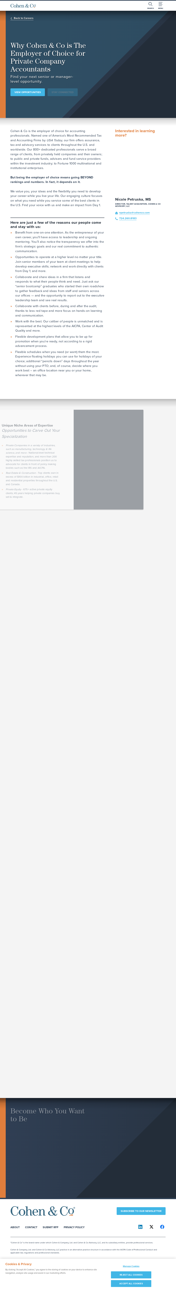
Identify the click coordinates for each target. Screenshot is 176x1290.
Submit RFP (50, 1227)
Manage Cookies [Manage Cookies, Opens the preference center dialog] (131, 1268)
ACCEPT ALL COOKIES (131, 1285)
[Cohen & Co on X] (151, 1227)
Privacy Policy (74, 1227)
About (15, 1227)
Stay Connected (63, 92)
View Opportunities (27, 92)
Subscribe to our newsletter (141, 1211)
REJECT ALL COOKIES (131, 1276)
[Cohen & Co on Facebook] (162, 1227)
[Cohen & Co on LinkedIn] (140, 1227)
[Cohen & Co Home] (23, 6)
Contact (31, 1227)
